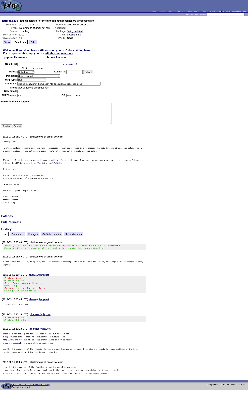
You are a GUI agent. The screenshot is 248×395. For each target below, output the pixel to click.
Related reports (73, 234)
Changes (33, 234)
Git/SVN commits (51, 234)
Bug (5, 20)
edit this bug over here (59, 53)
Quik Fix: (11, 64)
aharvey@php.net (39, 276)
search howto (215, 11)
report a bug (187, 11)
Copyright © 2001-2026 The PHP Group (31, 389)
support (164, 11)
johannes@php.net (40, 318)
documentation (174, 11)
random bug (236, 11)
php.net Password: (57, 57)
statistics (226, 11)
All (5, 234)
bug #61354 (22, 308)
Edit (33, 42)
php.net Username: (16, 57)
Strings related (75, 31)
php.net (156, 11)
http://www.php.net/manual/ (17, 345)
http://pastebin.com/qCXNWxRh (46, 163)
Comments (17, 234)
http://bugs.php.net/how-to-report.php (33, 348)
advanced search (201, 11)
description (71, 64)
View (7, 42)
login (245, 11)
